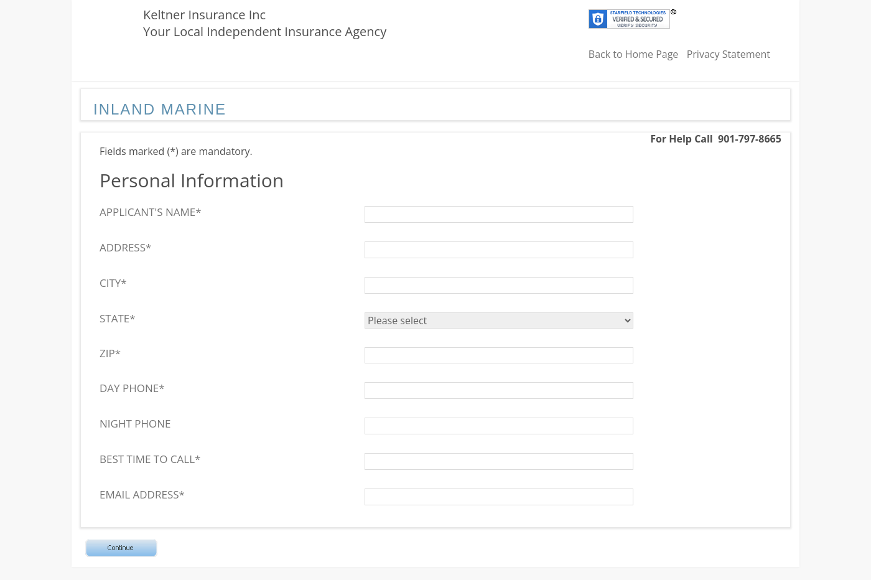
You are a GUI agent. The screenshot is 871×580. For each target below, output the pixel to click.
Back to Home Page (634, 54)
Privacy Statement (728, 54)
